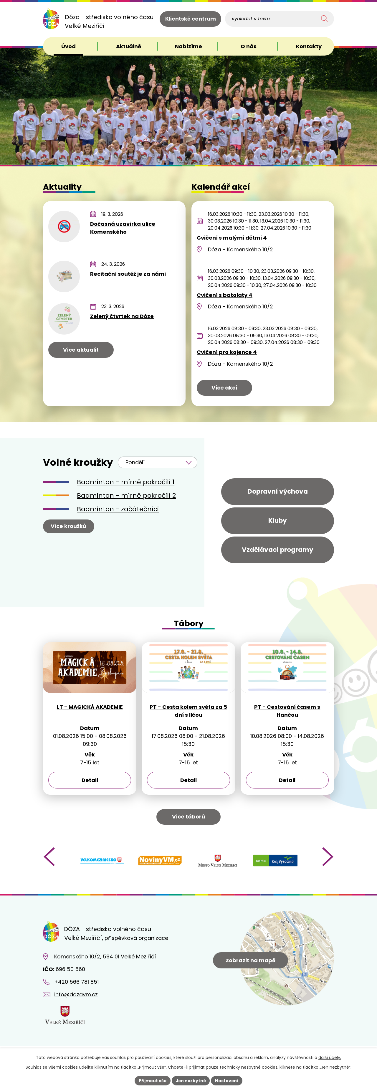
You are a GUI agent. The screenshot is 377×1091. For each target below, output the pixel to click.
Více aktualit (81, 349)
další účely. (329, 1057)
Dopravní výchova (277, 492)
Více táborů (188, 822)
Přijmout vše (152, 1080)
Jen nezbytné (190, 1080)
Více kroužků (69, 526)
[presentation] (49, 862)
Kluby (277, 522)
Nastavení (227, 1080)
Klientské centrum (190, 19)
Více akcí (224, 387)
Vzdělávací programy (277, 552)
